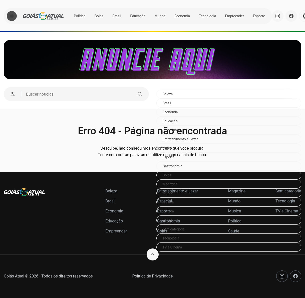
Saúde (233, 231)
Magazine (170, 184)
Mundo (159, 16)
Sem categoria (288, 191)
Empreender (234, 16)
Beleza (168, 94)
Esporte (259, 16)
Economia (182, 16)
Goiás (99, 16)
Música (234, 211)
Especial (164, 201)
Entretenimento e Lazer (177, 191)
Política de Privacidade (152, 276)
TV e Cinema (172, 247)
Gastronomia (172, 166)
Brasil (116, 16)
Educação (137, 16)
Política (80, 16)
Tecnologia (207, 16)
